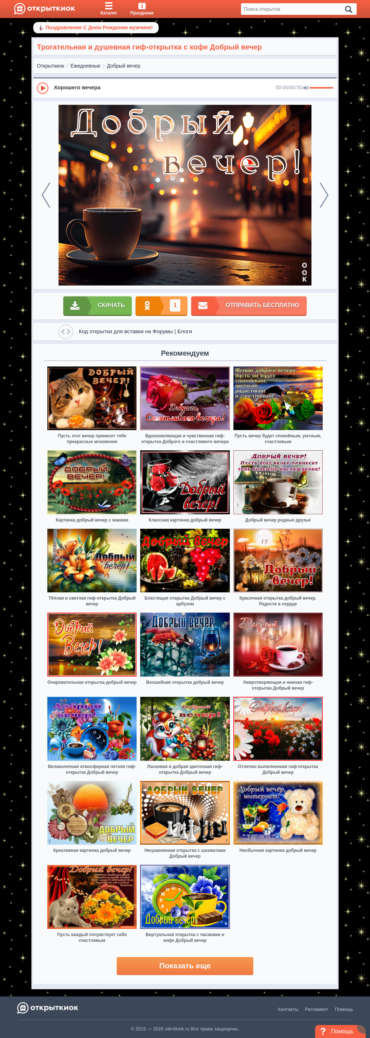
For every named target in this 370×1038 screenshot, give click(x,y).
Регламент (316, 1009)
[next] (324, 195)
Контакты (288, 1009)
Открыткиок (50, 66)
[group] (185, 88)
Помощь (344, 1009)
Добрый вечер (123, 66)
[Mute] (306, 88)
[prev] (46, 195)
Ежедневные (85, 66)
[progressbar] (321, 88)
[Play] (42, 88)
